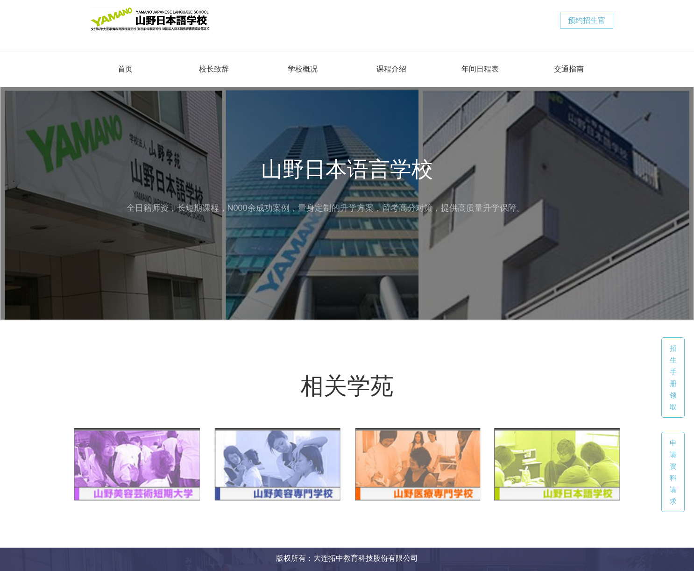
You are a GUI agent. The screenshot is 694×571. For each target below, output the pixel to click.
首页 (125, 69)
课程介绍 (391, 69)
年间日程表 (480, 69)
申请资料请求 (673, 472)
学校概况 (303, 69)
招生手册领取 (673, 377)
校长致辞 (214, 69)
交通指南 (569, 69)
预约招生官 (586, 20)
